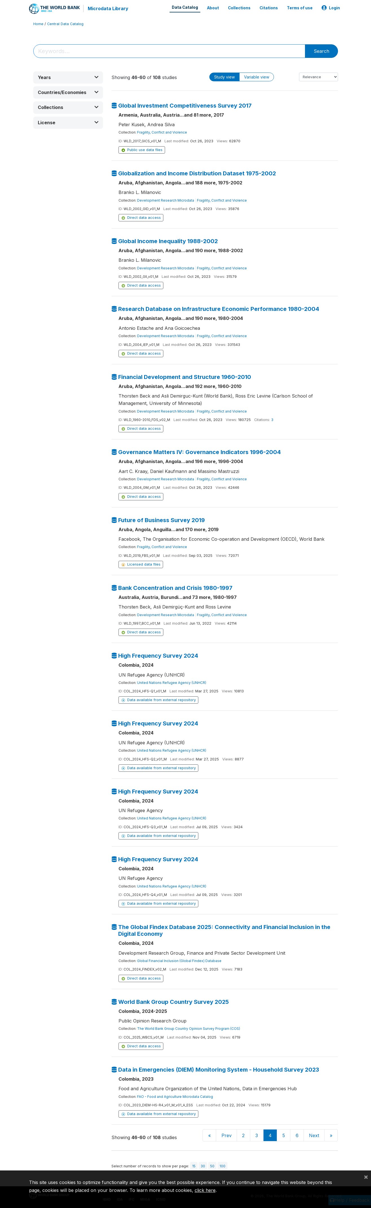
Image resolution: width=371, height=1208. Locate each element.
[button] (68, 77)
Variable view (256, 77)
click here (205, 1190)
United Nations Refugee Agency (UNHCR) (171, 683)
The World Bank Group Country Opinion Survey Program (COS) (188, 1028)
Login (331, 8)
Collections (239, 8)
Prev (226, 1135)
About (213, 8)
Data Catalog (185, 7)
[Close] (366, 1176)
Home (38, 24)
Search (321, 51)
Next (314, 1135)
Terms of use (300, 8)
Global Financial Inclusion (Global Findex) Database (179, 961)
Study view (224, 77)
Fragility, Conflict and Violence (162, 132)
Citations (269, 8)
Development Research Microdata (165, 200)
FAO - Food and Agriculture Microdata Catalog (175, 1096)
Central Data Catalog (65, 24)
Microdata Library (108, 8)
